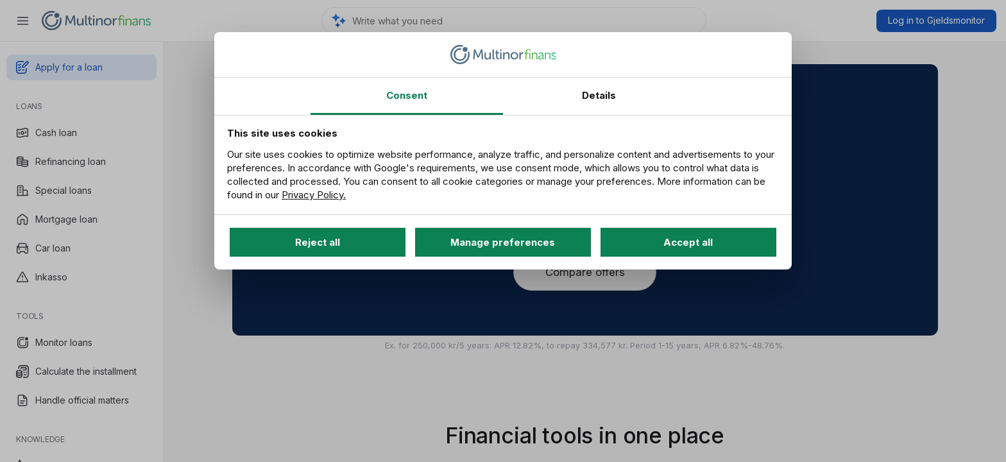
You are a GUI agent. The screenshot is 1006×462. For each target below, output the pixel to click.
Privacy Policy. (314, 195)
